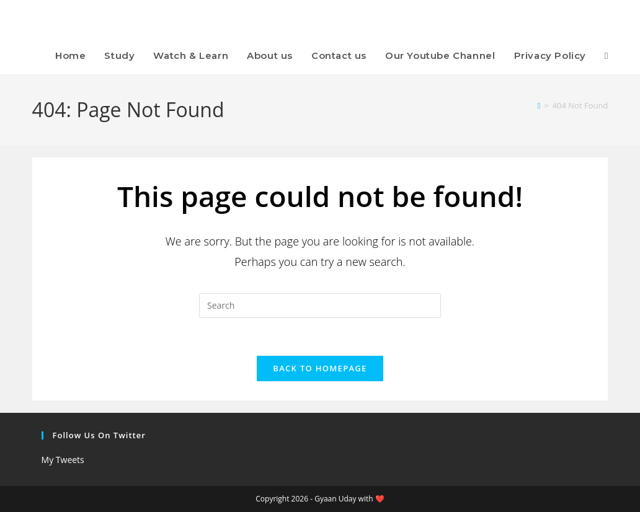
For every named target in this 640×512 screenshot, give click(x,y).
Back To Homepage (320, 368)
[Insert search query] (320, 305)
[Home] (538, 105)
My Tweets (63, 460)
